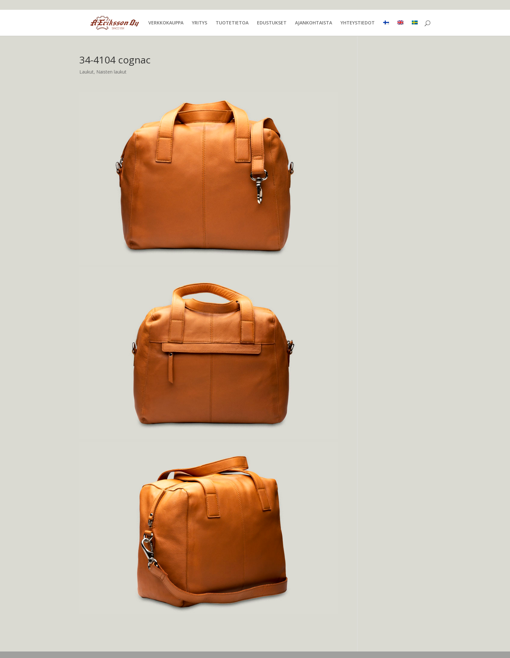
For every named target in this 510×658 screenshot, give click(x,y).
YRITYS (199, 23)
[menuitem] (386, 28)
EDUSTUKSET (272, 23)
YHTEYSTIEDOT (358, 23)
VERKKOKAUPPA (165, 23)
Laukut (86, 72)
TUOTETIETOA (232, 23)
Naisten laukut (111, 72)
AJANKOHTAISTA (313, 23)
